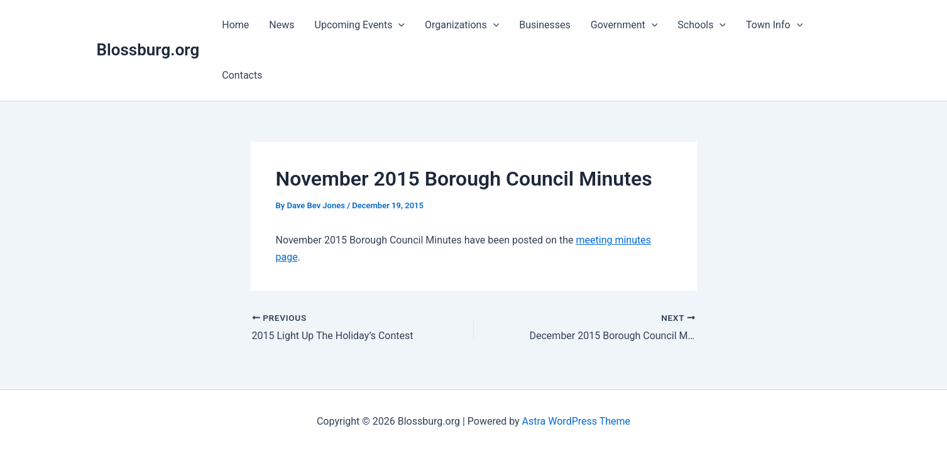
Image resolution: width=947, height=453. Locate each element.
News (281, 25)
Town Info (774, 25)
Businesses (545, 25)
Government (624, 25)
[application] (398, 25)
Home (235, 25)
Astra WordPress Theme (576, 421)
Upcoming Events (360, 25)
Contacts (242, 75)
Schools (701, 25)
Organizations (462, 25)
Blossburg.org (148, 49)
